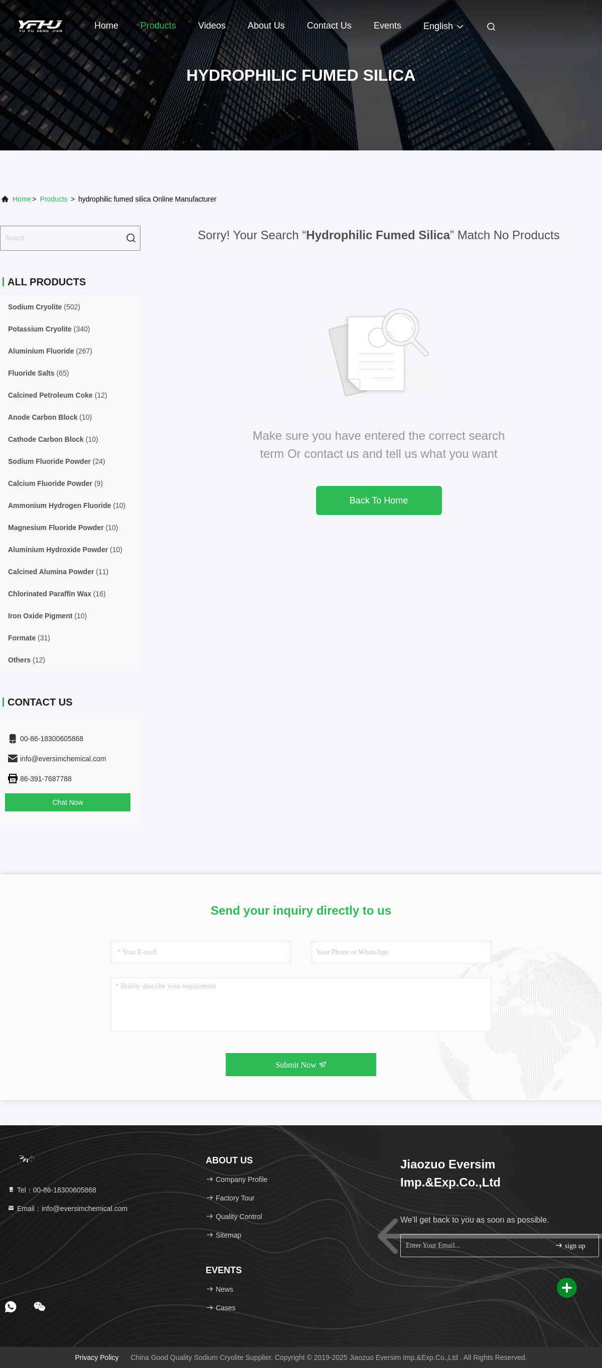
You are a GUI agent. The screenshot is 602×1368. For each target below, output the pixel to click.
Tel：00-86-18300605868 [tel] (51, 1190)
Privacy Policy (96, 1357)
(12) (57, 395)
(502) (44, 307)
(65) (38, 373)
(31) (29, 638)
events (387, 26)
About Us (266, 26)
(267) (50, 351)
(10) (50, 417)
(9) (55, 483)
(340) (49, 329)
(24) (56, 461)
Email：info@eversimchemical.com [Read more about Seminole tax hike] (67, 1209)
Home (106, 26)
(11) (58, 572)
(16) (57, 594)
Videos (212, 26)
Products (158, 26)
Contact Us (329, 26)
